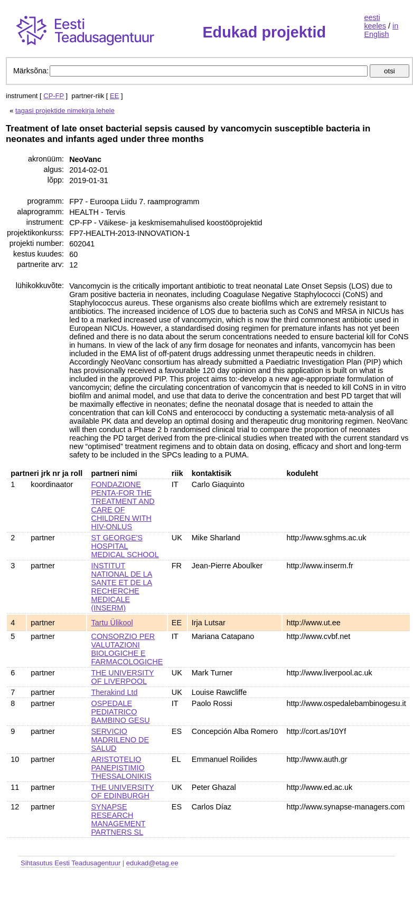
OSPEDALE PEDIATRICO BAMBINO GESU (120, 711)
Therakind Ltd (114, 692)
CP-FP (53, 96)
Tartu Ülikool (112, 622)
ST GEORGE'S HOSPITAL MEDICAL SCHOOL (125, 546)
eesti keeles (375, 21)
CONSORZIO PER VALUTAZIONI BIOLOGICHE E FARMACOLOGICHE (127, 649)
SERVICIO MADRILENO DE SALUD (120, 739)
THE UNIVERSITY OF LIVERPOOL (122, 677)
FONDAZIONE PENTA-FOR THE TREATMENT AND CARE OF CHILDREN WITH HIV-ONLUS (123, 505)
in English (381, 30)
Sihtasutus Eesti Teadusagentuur (70, 863)
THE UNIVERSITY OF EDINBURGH (122, 791)
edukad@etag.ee (152, 863)
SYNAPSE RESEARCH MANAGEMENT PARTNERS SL (118, 819)
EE (114, 96)
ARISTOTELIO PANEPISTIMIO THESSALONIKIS (121, 767)
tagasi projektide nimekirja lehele (65, 110)
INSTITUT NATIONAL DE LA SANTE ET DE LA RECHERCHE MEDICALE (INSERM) (122, 586)
